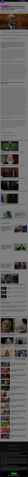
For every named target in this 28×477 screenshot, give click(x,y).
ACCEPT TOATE (14, 473)
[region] (14, 464)
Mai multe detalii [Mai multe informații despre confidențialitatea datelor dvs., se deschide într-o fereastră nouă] (5, 457)
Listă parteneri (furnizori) (4, 471)
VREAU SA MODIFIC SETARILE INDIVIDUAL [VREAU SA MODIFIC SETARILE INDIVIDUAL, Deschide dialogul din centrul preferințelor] (14, 475)
